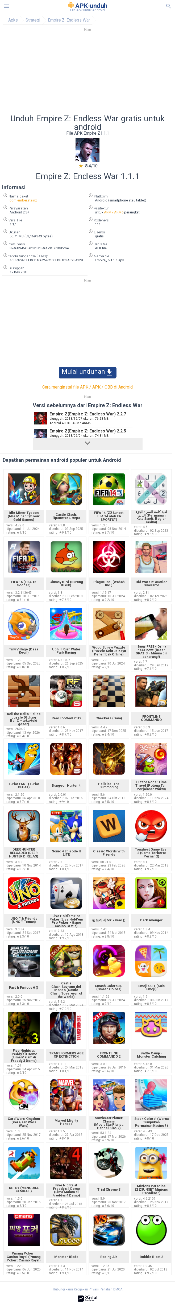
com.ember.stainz (23, 200)
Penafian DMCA (111, 1289)
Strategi (33, 20)
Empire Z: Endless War (69, 20)
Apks (13, 20)
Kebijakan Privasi (86, 1289)
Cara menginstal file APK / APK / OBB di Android (87, 387)
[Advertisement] (87, 74)
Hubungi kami (63, 1289)
